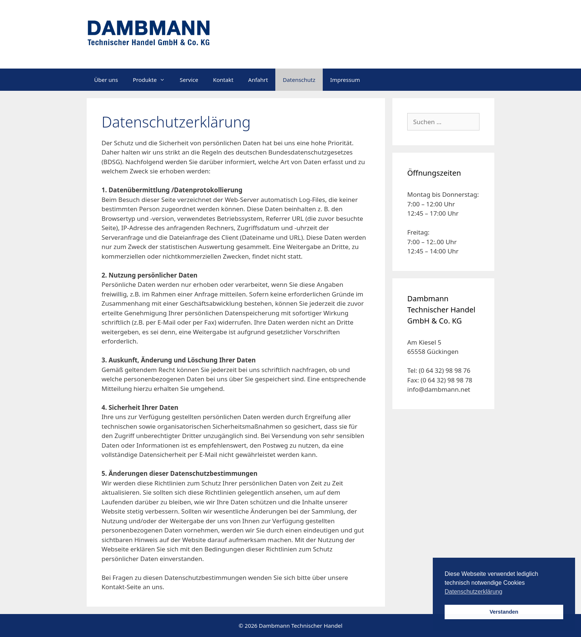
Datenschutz (299, 79)
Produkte (152, 80)
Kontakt (223, 79)
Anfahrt (258, 79)
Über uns (106, 79)
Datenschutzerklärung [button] (473, 591)
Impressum (345, 79)
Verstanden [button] (503, 612)
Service (189, 79)
